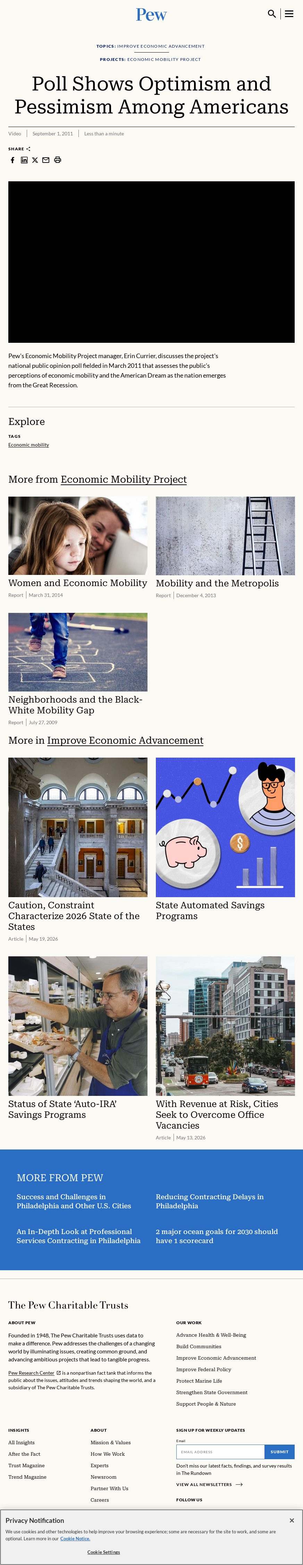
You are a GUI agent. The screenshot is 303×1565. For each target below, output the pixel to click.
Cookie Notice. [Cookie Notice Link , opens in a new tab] (75, 1538)
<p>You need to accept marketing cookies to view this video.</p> (151, 262)
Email (181, 1441)
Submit (280, 1451)
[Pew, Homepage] (151, 14)
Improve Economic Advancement (125, 740)
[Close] (292, 1520)
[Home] (68, 1305)
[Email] (220, 1452)
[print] (57, 160)
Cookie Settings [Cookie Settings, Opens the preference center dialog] (103, 1552)
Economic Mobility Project (124, 479)
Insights (19, 1430)
